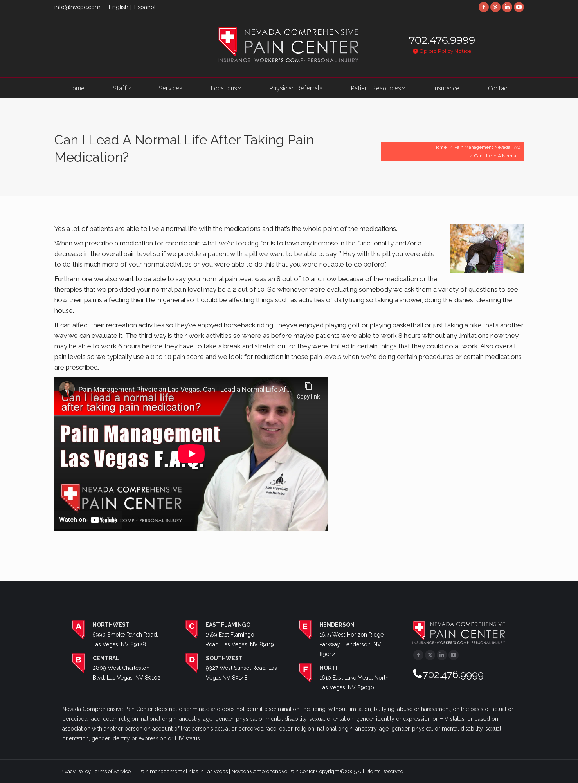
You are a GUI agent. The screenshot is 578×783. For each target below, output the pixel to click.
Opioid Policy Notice (442, 51)
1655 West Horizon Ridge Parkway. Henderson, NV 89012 (351, 644)
